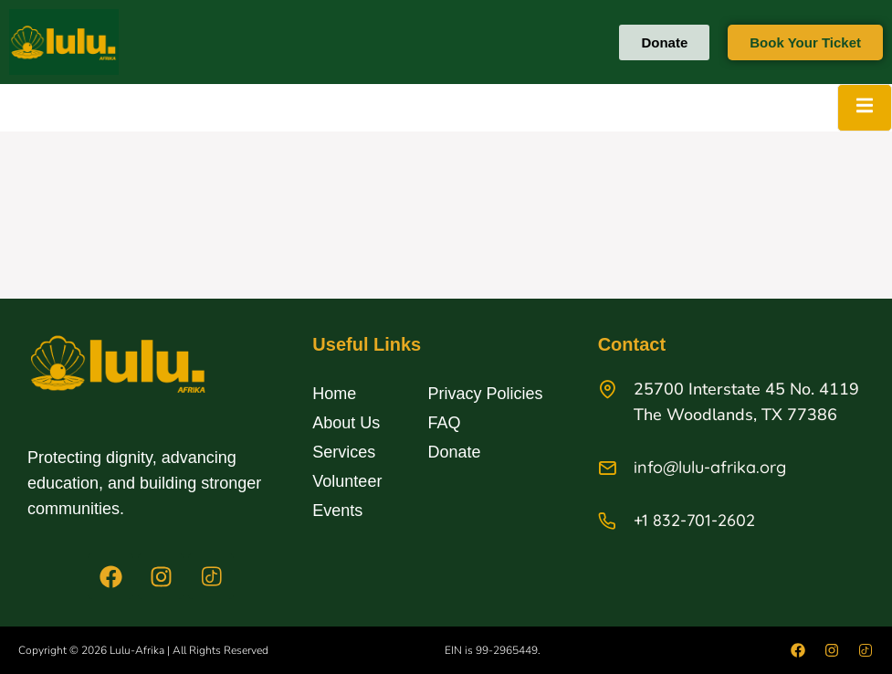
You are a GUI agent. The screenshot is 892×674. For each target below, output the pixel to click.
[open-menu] (864, 108)
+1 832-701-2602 (694, 520)
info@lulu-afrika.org (710, 467)
